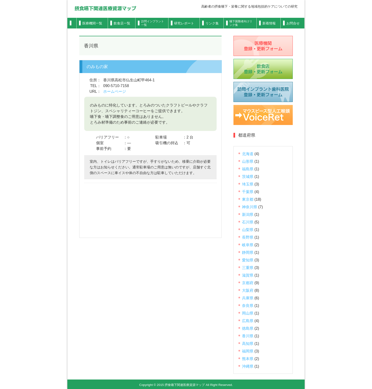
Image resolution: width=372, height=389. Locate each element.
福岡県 (247, 351)
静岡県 (247, 252)
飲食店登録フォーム (263, 69)
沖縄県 (247, 366)
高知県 (247, 344)
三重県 (247, 268)
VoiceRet (263, 115)
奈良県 (247, 306)
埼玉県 (247, 184)
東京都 (247, 199)
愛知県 (247, 260)
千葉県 (247, 192)
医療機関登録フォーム (263, 46)
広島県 (247, 321)
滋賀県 (247, 275)
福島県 (247, 169)
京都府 (247, 283)
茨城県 (247, 177)
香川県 (247, 336)
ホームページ (114, 91)
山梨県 (247, 230)
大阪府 (247, 290)
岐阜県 (247, 245)
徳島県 (247, 328)
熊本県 (247, 359)
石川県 (247, 222)
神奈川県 (249, 207)
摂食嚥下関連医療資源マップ (105, 8)
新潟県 (247, 215)
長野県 (247, 237)
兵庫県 (247, 298)
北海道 (247, 154)
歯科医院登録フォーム (263, 92)
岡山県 (247, 313)
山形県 (247, 161)
